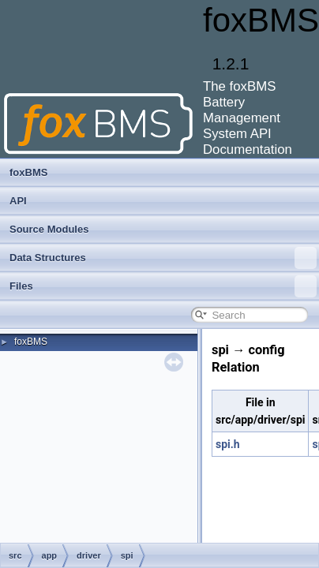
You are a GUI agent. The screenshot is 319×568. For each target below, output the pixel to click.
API (18, 201)
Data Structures (163, 258)
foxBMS (28, 172)
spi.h (228, 444)
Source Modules (48, 229)
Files (163, 286)
